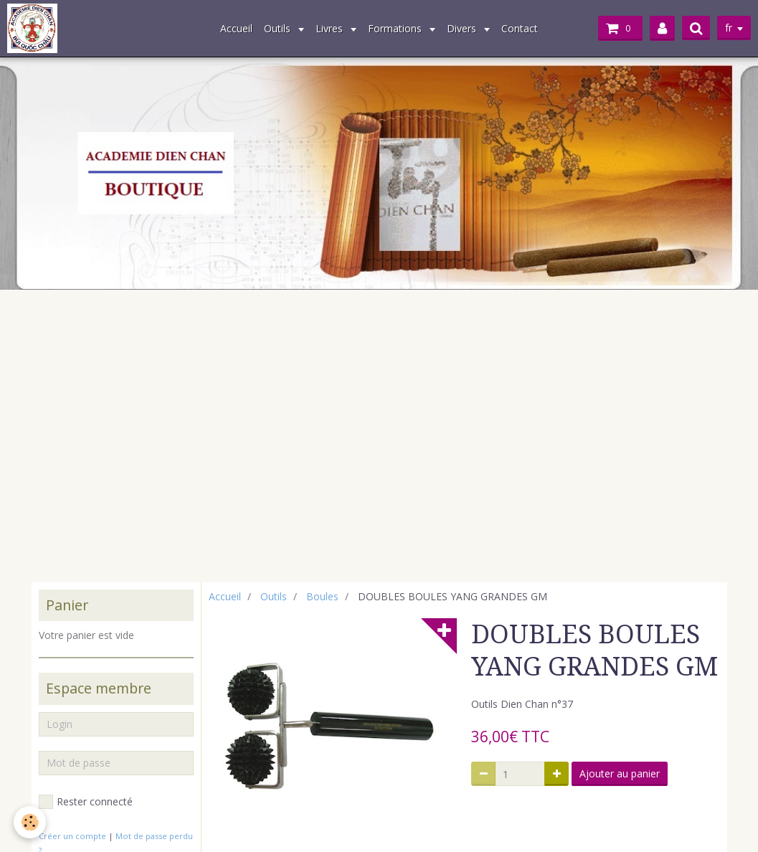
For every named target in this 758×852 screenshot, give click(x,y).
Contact (519, 28)
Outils (278, 28)
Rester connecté (86, 802)
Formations (396, 28)
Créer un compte (72, 835)
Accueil (236, 28)
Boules (322, 596)
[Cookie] (30, 822)
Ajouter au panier (619, 773)
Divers (463, 28)
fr (728, 27)
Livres (331, 28)
